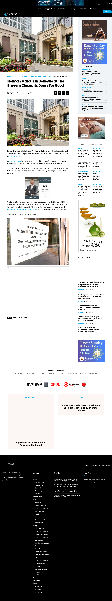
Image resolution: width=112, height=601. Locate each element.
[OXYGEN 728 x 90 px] (60, 3)
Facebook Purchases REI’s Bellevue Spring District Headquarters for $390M (81, 413)
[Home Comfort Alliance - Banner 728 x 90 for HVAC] (56, 384)
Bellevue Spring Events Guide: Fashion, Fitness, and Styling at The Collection (84, 153)
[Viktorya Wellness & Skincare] (91, 128)
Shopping (47, 76)
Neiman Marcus (17, 318)
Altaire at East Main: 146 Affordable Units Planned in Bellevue (98, 165)
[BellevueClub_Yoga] (94, 30)
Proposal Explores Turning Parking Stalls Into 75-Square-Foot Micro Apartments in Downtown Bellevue (84, 191)
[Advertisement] (52, 588)
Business (81, 159)
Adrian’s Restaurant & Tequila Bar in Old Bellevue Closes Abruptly (91, 99)
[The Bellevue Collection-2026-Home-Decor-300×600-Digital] (91, 226)
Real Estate (12, 76)
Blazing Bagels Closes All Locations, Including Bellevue (92, 90)
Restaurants (86, 87)
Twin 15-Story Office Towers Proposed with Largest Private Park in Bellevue (97, 153)
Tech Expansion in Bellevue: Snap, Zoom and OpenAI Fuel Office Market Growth (84, 165)
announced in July (15, 161)
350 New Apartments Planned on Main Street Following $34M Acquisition (92, 108)
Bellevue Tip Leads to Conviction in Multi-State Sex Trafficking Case (92, 82)
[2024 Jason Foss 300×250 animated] (38, 189)
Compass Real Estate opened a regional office (21, 209)
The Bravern (27, 318)
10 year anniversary (15, 156)
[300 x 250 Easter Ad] (94, 53)
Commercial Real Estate (30, 76)
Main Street (86, 95)
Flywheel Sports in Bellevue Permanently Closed (30, 409)
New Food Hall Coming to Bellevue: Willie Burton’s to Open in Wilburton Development (98, 190)
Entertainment (83, 171)
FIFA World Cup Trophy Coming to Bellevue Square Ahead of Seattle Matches (84, 176)
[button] (99, 4)
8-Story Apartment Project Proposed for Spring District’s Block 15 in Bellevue (98, 177)
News (84, 78)
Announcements (93, 144)
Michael (15, 93)
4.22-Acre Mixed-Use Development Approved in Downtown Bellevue (91, 73)
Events (80, 148)
